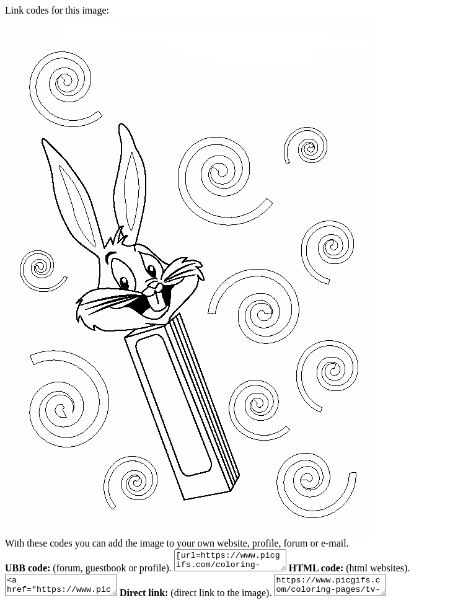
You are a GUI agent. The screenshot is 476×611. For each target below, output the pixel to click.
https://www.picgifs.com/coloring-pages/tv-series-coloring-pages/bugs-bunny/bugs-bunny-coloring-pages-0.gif (348, 591)
